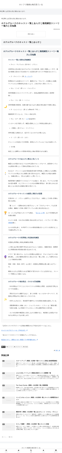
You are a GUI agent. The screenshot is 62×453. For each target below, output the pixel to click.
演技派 (10, 223)
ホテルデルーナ (18, 346)
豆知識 (25, 346)
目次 (29, 34)
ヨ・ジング (28, 76)
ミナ (27, 119)
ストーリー (10, 346)
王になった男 (40, 213)
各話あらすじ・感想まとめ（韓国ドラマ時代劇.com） (19, 339)
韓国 (3, 346)
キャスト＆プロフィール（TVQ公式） (14, 330)
